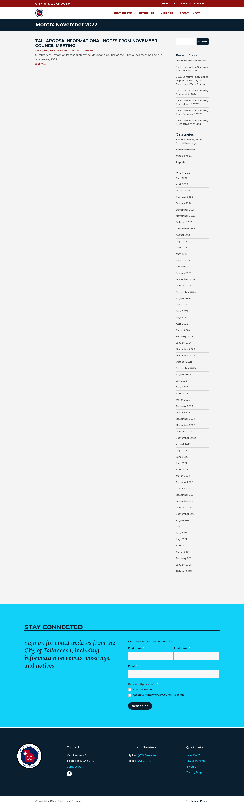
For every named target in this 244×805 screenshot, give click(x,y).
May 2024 (181, 317)
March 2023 (183, 399)
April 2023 (182, 393)
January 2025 (183, 273)
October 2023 (184, 361)
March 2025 (183, 260)
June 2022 (182, 456)
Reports (180, 162)
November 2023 (185, 355)
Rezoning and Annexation (191, 60)
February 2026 (184, 197)
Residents (146, 12)
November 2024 (185, 279)
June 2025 (182, 247)
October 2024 (184, 285)
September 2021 (185, 513)
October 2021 (184, 507)
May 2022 (181, 463)
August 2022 (183, 444)
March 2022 (183, 475)
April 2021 (181, 545)
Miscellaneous (184, 155)
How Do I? (193, 755)
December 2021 (185, 494)
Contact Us (74, 766)
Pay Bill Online (195, 760)
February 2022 (184, 482)
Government (123, 12)
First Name (136, 648)
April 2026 (182, 184)
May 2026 (181, 178)
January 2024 (184, 342)
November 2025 (185, 216)
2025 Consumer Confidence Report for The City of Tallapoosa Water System (192, 80)
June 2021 (182, 533)
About (184, 12)
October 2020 (184, 571)
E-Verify (191, 766)
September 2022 (186, 437)
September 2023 (186, 368)
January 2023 (184, 412)
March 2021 (182, 552)
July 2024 (181, 304)
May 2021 (181, 539)
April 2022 (182, 469)
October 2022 (184, 431)
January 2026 (184, 203)
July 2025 (181, 241)
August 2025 (183, 235)
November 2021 (185, 501)
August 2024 (183, 298)
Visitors (167, 12)
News (196, 12)
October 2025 (184, 222)
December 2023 (185, 349)
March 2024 (183, 330)
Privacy (204, 801)
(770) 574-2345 (147, 755)
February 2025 (184, 266)
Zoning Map (194, 772)
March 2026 (183, 190)
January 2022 (184, 488)
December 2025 (185, 209)
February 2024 (184, 336)
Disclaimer (192, 801)
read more (41, 63)
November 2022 (185, 425)
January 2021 (183, 564)
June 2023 (182, 387)
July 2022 (181, 450)
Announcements (186, 149)
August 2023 (183, 374)
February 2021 (184, 558)
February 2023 (184, 406)
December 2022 (185, 418)
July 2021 (181, 526)
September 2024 (186, 292)
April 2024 (182, 323)
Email (132, 666)
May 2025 (181, 254)
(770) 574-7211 (144, 760)
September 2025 (186, 228)
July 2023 (181, 380)
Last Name (182, 648)
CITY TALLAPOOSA (52, 3)
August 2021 (183, 520)
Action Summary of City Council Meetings (71, 50)
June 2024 (182, 311)
